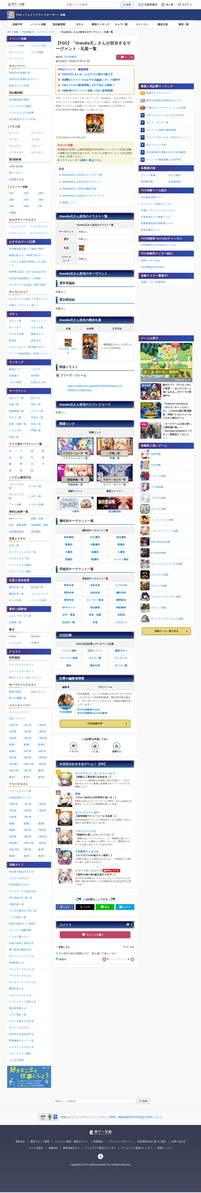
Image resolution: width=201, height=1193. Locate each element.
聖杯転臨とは (16, 962)
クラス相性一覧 (17, 917)
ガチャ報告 (174, 175)
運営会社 (20, 1141)
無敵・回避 (37, 518)
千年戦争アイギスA (86, 851)
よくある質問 (16, 1060)
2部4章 (27, 757)
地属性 (95, 552)
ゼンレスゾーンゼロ (87, 812)
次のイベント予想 (156, 144)
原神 (77, 793)
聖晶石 (12, 340)
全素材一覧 (15, 622)
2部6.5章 (14, 770)
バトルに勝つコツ (19, 936)
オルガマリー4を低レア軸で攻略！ (28, 284)
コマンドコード (39, 593)
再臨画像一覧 (16, 411)
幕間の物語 (15, 691)
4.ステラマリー (39, 233)
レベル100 (121, 585)
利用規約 (98, 1141)
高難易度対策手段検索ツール (157, 223)
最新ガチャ (121, 650)
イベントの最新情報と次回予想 (163, 159)
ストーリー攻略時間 (20, 930)
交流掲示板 (174, 181)
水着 (94, 622)
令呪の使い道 (16, 904)
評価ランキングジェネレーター (158, 210)
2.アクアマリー (39, 226)
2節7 (11, 206)
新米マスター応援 (19, 85)
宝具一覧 (14, 545)
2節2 (26, 193)
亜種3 (41, 744)
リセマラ (36, 369)
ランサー (14, 139)
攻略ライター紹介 (151, 260)
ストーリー (142, 24)
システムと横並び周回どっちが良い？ (27, 263)
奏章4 (41, 777)
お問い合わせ (178, 1141)
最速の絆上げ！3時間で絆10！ (26, 255)
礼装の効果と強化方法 (21, 943)
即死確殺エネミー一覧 (21, 1040)
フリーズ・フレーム (68, 347)
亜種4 (12, 751)
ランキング (121, 658)
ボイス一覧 (121, 665)
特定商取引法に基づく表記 (151, 1141)
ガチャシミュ (38, 321)
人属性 (121, 552)
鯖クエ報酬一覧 (17, 698)
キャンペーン (16, 52)
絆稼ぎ (12, 636)
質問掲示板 (147, 181)
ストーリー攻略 (69, 658)
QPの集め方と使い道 (20, 897)
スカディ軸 (35, 496)
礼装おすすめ (38, 382)
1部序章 (13, 725)
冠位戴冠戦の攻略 (19, 99)
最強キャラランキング (158, 92)
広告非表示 (150, 4)
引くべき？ (15, 327)
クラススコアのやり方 (21, 1047)
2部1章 (27, 751)
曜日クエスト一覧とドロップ (25, 677)
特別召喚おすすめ (19, 884)
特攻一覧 (14, 404)
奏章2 (12, 777)
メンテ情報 (37, 52)
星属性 (69, 559)
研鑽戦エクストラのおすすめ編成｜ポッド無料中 (91, 79)
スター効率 (15, 382)
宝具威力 (14, 375)
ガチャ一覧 (15, 321)
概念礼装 (163, 24)
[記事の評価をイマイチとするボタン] (73, 746)
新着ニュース (165, 1148)
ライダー (36, 139)
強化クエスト (38, 691)
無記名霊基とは (17, 1008)
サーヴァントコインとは (22, 982)
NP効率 (35, 375)
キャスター (15, 146)
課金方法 (36, 340)
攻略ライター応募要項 (153, 282)
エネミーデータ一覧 (20, 616)
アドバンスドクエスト (21, 664)
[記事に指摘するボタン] (116, 746)
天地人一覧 (37, 417)
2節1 (11, 193)
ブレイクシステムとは (21, 969)
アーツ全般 (15, 504)
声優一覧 (36, 430)
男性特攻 (69, 592)
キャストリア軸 (16, 496)
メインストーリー (19, 712)
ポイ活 (169, 4)
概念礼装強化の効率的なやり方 (163, 100)
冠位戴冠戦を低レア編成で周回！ (27, 248)
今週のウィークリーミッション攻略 (166, 107)
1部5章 (42, 731)
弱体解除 (121, 607)
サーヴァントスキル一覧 (22, 552)
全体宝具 (95, 585)
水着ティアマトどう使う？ (24, 305)
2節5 (26, 199)
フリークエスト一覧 (20, 791)
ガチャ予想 (37, 327)
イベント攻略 (38, 24)
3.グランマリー (17, 233)
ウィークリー (16, 58)
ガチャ (80, 24)
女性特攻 (95, 592)
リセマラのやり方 (19, 878)
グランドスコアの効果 (21, 112)
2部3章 (13, 757)
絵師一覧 (14, 437)
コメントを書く (95, 934)
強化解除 (95, 607)
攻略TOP (17, 24)
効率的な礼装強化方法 (21, 1034)
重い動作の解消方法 (20, 949)
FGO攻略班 (70, 56)
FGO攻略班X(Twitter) (153, 267)
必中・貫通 (69, 614)
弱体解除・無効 (39, 525)
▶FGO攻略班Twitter (88, 709)
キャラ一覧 (121, 24)
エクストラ (37, 152)
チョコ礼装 (15, 600)
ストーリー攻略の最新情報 (161, 130)
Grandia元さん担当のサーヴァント (82, 181)
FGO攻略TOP (95, 723)
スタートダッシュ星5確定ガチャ (27, 347)
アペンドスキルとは (20, 975)
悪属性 (121, 544)
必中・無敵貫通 (17, 525)
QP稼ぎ (35, 642)
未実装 (121, 614)
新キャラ (36, 398)
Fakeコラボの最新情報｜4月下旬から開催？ (88, 85)
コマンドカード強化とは (22, 1001)
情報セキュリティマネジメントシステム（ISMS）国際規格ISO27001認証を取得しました (112, 1117)
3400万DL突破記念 (19, 72)
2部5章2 (13, 764)
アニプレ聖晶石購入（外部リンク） (29, 353)
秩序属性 (69, 537)
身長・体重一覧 (17, 424)
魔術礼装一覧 (16, 593)
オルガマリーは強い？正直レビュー (29, 298)
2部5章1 (43, 757)
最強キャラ (15, 369)
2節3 (41, 193)
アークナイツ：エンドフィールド (95, 773)
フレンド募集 (148, 175)
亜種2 (27, 744)
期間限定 (121, 600)
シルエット (121, 622)
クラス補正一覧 (17, 1014)
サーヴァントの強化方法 (22, 891)
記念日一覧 (69, 622)
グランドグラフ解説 (20, 106)
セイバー (14, 133)
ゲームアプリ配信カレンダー (100, 1148)
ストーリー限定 (95, 600)
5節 (40, 206)
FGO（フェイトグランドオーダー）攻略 (41, 14)
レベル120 (15, 430)
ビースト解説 (121, 559)
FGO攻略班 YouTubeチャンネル (158, 245)
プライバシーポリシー (120, 1141)
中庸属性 (95, 544)
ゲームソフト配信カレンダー (136, 1148)
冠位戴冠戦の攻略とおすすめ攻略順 (166, 152)
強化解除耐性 (16, 531)
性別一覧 (36, 424)
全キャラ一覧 (16, 398)
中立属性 (95, 537)
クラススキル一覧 (19, 558)
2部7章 (27, 770)
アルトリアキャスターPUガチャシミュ (167, 137)
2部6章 (42, 764)
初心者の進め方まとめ (21, 871)
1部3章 (13, 731)
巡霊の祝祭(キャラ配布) (22, 923)
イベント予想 (38, 45)
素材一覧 (183, 24)
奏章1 (41, 770)
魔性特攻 (121, 592)
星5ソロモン (16, 172)
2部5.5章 (29, 764)
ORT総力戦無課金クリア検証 (25, 278)
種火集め (36, 636)
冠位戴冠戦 (59, 24)
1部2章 (42, 725)
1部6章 (13, 738)
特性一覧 (36, 404)
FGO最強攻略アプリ (152, 197)
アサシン (36, 146)
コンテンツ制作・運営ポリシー (71, 1141)
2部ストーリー (17, 718)
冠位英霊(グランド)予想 (22, 119)
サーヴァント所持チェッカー (157, 204)
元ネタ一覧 (15, 417)
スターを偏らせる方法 (21, 1021)
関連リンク (68, 202)
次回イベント (95, 650)
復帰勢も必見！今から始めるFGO (27, 271)
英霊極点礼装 (16, 179)
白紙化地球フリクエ (20, 797)
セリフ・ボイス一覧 (157, 122)
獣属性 (95, 559)
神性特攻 (69, 600)
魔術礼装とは (16, 988)
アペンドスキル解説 (20, 565)
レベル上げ (15, 642)
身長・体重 (95, 614)
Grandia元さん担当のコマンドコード (83, 195)
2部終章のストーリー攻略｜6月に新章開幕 (87, 90)
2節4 (11, 199)
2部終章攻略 (16, 166)
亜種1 (12, 744)
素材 (68, 665)
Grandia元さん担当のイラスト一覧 (82, 174)
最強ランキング (100, 24)
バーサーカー (16, 152)
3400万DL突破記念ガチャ (23, 79)
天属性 (69, 552)
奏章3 (27, 777)
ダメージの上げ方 (19, 1027)
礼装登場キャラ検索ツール (155, 217)
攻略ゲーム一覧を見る (166, 631)
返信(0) (61, 959)
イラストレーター (46, 32)
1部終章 (42, 738)
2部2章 (42, 751)
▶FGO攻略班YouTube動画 (92, 713)
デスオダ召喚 (16, 334)
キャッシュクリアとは (21, 956)
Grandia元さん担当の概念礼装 (79, 188)
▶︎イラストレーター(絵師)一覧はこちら (79, 160)
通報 (132, 947)
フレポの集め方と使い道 (22, 910)
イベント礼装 (38, 600)
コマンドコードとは (20, 995)
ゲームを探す (36, 1148)
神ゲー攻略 (12, 32)
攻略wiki (53, 1148)
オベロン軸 (35, 486)
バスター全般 (36, 504)
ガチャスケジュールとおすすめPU (165, 115)
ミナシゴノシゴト (85, 831)
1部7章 (27, 738)
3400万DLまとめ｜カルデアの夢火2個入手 (87, 74)
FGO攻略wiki (28, 32)
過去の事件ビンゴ (151, 230)
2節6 (41, 199)
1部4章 (27, 731)
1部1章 (27, 725)
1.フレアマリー (17, 226)
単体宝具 (69, 585)
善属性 (69, 544)
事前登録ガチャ (71, 1148)
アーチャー (37, 133)
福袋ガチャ (37, 334)
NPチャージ (69, 607)
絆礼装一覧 (37, 587)
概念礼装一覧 (16, 587)
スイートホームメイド (88, 870)
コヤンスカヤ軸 (16, 486)
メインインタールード (21, 671)
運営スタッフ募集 (39, 1141)
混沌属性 (121, 537)
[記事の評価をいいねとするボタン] (95, 746)
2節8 (26, 206)
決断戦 (12, 212)
